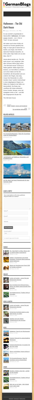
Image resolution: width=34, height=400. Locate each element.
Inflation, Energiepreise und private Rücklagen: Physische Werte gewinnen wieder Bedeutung (20, 259)
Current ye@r (8, 231)
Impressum (16, 398)
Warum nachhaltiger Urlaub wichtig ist (20, 351)
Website (6, 221)
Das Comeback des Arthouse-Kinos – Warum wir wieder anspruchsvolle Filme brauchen (20, 286)
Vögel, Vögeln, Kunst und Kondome (18, 105)
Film (4, 56)
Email (5, 216)
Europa (7, 30)
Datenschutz (22, 398)
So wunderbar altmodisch (16, 109)
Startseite (11, 398)
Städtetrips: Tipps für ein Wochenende (20, 331)
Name (5, 211)
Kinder (5, 38)
